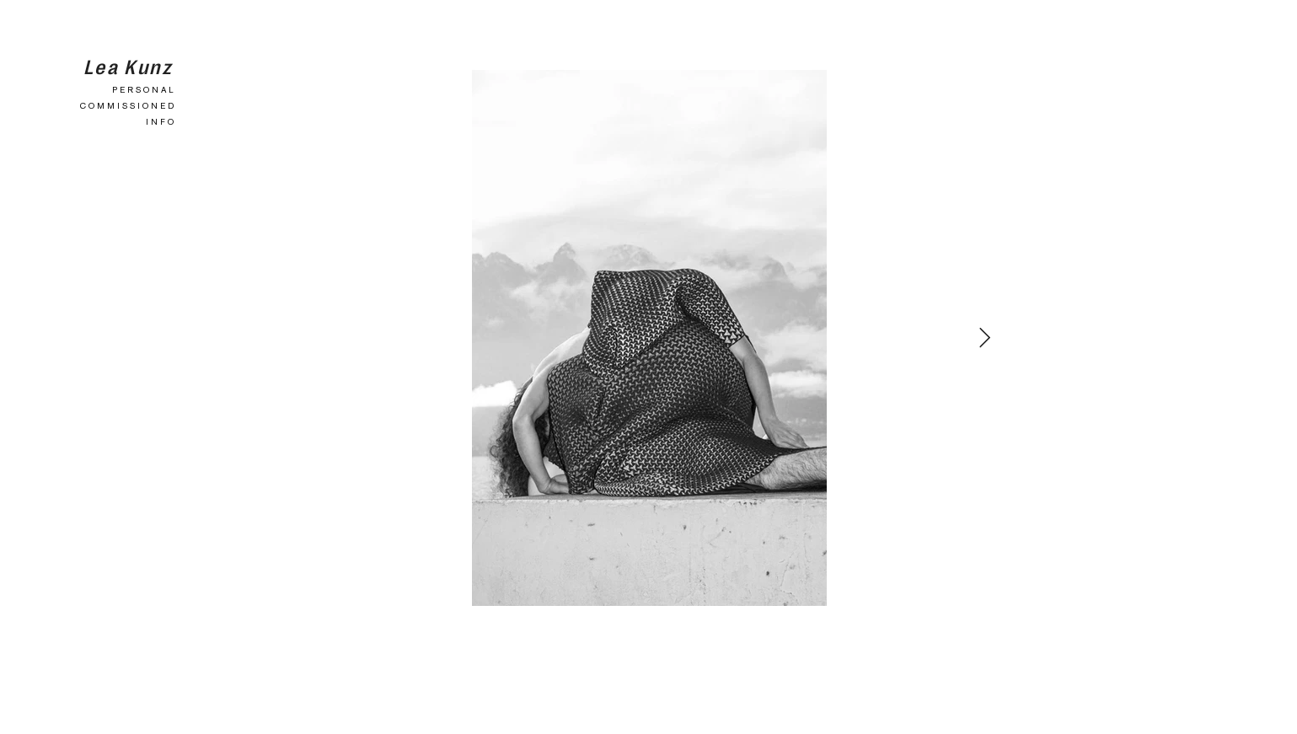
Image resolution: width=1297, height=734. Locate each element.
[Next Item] (984, 337)
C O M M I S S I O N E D (127, 105)
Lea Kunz (128, 65)
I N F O (160, 121)
